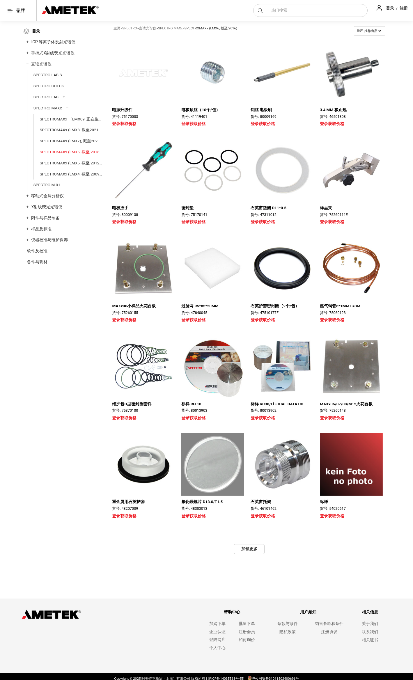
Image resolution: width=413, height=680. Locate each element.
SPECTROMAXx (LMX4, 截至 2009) (70, 174)
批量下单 (247, 622)
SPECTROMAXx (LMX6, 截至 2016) (70, 152)
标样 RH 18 (191, 402)
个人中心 (217, 646)
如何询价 (247, 638)
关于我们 (370, 622)
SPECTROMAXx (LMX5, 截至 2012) (70, 163)
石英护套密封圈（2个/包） (275, 305)
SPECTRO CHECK (48, 86)
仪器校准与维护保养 (49, 239)
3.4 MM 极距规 (333, 109)
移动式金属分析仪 (47, 195)
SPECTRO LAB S (47, 74)
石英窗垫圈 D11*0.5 (268, 207)
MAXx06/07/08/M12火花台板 (346, 402)
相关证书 (370, 638)
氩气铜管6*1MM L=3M (340, 305)
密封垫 (187, 207)
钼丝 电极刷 (261, 109)
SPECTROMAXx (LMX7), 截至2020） (72, 141)
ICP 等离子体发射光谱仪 (53, 42)
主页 (117, 28)
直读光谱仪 (41, 64)
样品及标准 (41, 229)
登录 (390, 8)
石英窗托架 (261, 500)
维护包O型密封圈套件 (131, 404)
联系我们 (370, 630)
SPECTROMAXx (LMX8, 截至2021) (70, 129)
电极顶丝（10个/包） (200, 109)
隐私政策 (287, 630)
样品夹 (326, 207)
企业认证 (217, 630)
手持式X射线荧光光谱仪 (53, 53)
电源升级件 (122, 109)
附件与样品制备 (45, 218)
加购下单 (217, 622)
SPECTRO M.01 (46, 184)
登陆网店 (217, 638)
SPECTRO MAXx (47, 108)
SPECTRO (129, 28)
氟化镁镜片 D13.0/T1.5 (202, 500)
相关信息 (370, 610)
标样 (324, 500)
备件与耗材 (37, 262)
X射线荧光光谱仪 (46, 207)
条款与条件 (287, 622)
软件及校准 (37, 250)
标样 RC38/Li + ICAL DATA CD (277, 402)
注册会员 (247, 630)
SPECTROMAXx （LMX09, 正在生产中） (75, 119)
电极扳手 (120, 207)
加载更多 (249, 547)
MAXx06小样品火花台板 (134, 305)
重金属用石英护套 (128, 500)
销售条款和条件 (329, 622)
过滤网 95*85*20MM (199, 305)
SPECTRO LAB (46, 97)
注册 (404, 8)
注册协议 (329, 630)
